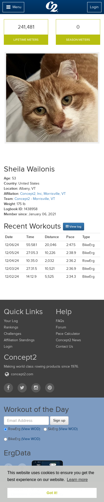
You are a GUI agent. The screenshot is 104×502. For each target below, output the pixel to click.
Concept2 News (68, 340)
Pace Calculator (68, 334)
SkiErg (60, 429)
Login (94, 7)
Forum (61, 327)
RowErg (22, 429)
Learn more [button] (77, 479)
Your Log (11, 321)
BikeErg (22, 439)
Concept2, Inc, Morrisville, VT (43, 194)
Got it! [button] (52, 493)
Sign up (59, 420)
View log (73, 226)
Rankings (11, 327)
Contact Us (64, 346)
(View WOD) (30, 429)
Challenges (12, 334)
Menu (13, 8)
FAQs (60, 321)
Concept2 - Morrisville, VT (35, 199)
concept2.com (18, 374)
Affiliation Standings (19, 340)
